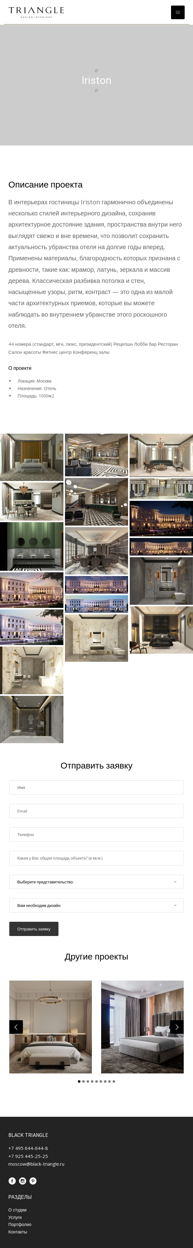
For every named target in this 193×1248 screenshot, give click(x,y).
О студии (17, 1210)
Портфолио (20, 1224)
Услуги (15, 1217)
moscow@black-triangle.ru (36, 1164)
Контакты (17, 1232)
